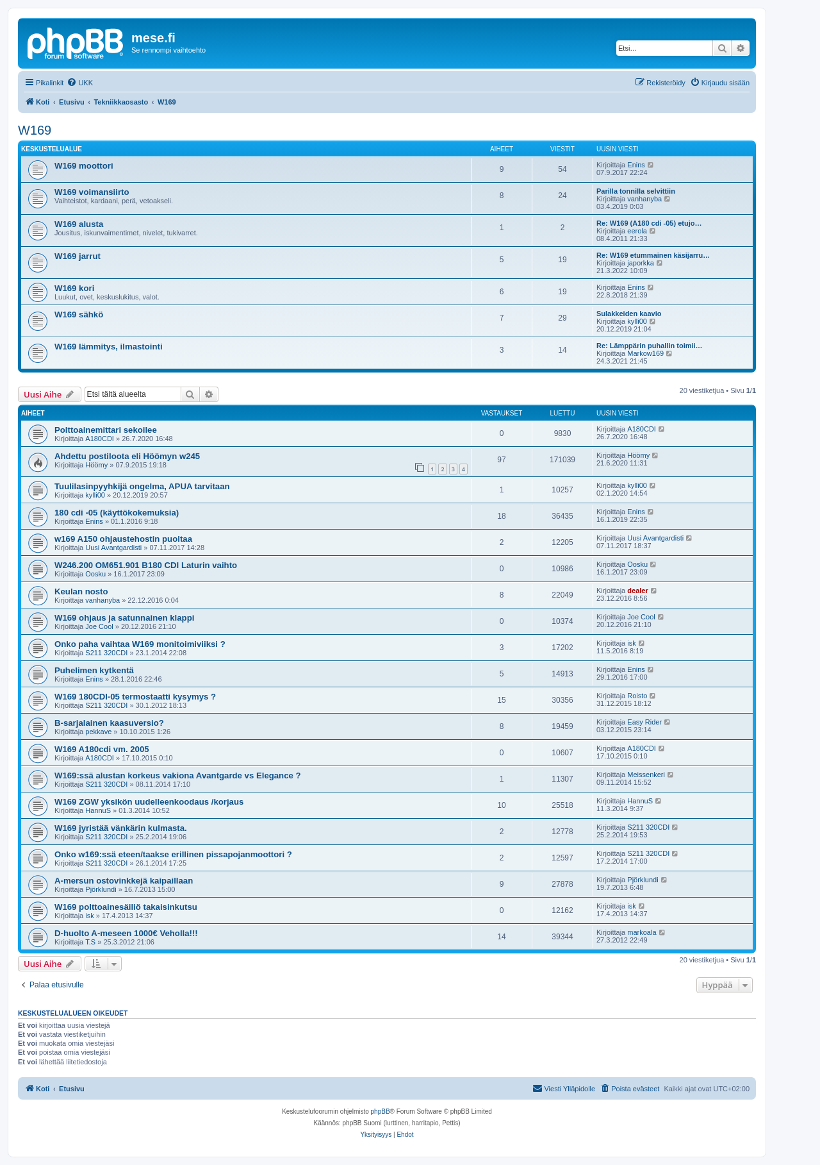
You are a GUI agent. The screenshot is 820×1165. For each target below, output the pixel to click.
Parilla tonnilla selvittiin (635, 191)
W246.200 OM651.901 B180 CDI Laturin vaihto (145, 565)
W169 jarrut (77, 256)
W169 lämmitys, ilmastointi (108, 346)
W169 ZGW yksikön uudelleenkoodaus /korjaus (148, 802)
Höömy (96, 465)
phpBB (380, 1111)
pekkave (98, 731)
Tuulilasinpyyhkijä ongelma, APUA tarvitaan (142, 486)
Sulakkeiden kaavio (629, 313)
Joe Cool (99, 626)
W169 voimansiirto (91, 192)
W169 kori (74, 288)
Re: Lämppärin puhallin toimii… (649, 345)
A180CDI (99, 438)
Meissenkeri (646, 774)
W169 (34, 130)
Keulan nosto (81, 591)
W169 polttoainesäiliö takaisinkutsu (125, 907)
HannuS (98, 810)
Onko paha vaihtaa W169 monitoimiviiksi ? (140, 644)
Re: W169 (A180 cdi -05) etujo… (648, 223)
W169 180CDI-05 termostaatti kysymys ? (135, 696)
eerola (637, 231)
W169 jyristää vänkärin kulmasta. (120, 828)
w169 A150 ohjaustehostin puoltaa (123, 539)
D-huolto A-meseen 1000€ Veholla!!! (126, 933)
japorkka (640, 263)
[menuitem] (80, 82)
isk (631, 643)
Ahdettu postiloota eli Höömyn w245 (127, 456)
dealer (637, 590)
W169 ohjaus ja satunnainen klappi (124, 618)
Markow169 (645, 353)
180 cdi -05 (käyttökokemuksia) (116, 512)
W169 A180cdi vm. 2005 (101, 749)
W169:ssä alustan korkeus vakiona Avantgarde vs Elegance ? (177, 775)
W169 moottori (83, 166)
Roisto (637, 696)
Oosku (95, 574)
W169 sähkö (78, 314)
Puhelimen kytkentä (94, 670)
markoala (641, 932)
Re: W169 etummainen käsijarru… (653, 255)
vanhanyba (644, 199)
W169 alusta (78, 224)
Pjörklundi (100, 889)
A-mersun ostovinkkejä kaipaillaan (123, 880)
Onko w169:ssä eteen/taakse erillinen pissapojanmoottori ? (173, 854)
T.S (90, 942)
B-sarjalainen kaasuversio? (109, 723)
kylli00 (637, 321)
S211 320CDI (106, 653)
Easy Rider (644, 722)
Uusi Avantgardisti (113, 547)
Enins (636, 165)
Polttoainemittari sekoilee (105, 430)
